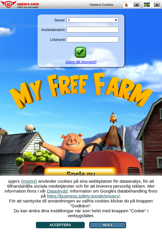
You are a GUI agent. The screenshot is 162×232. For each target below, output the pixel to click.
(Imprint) (29, 181)
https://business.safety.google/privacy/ (83, 195)
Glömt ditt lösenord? (80, 62)
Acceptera (60, 225)
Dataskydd (57, 190)
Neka (108, 225)
